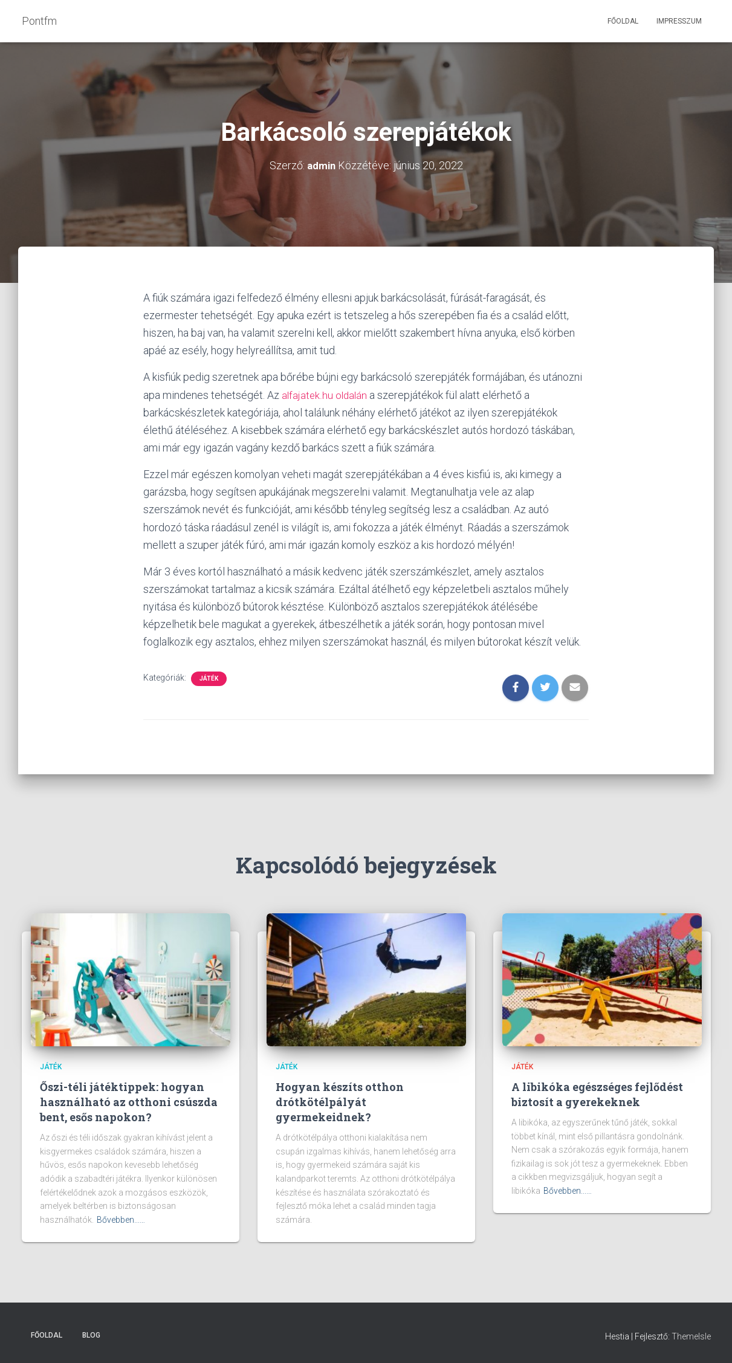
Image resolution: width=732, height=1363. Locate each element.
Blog (91, 1334)
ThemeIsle (691, 1336)
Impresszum (679, 21)
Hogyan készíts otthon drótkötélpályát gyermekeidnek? (340, 1101)
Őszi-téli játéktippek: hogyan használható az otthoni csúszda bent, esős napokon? (129, 1101)
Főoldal (622, 21)
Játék (208, 678)
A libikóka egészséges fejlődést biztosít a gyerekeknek (597, 1094)
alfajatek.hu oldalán (325, 394)
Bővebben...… (121, 1220)
